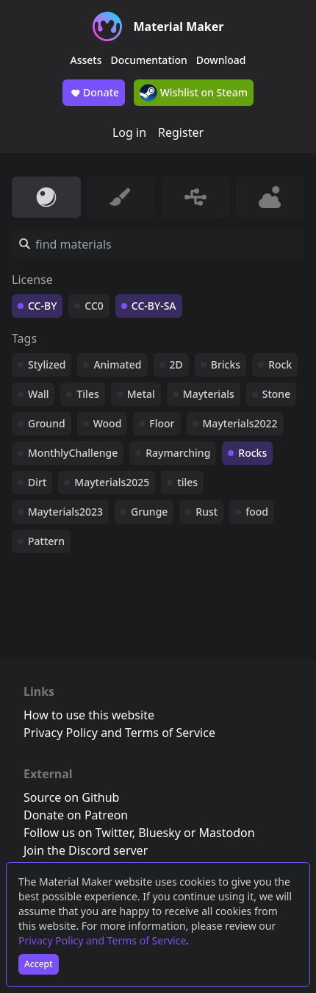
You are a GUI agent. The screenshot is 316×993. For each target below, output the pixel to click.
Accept (38, 964)
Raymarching (178, 453)
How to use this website (89, 715)
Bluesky (159, 833)
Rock (280, 364)
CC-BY (42, 306)
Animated (117, 364)
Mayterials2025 (111, 482)
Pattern (46, 541)
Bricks (225, 364)
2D (176, 364)
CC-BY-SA (154, 306)
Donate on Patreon (76, 815)
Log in (129, 132)
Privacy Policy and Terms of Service (102, 940)
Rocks (252, 453)
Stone (276, 394)
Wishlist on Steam (194, 93)
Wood (107, 423)
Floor (161, 423)
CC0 (94, 306)
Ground (46, 423)
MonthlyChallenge (73, 453)
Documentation (149, 60)
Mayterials (208, 394)
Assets (86, 60)
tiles (187, 482)
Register (181, 132)
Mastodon (227, 833)
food (256, 512)
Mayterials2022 (240, 423)
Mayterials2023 (65, 512)
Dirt (37, 482)
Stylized (46, 364)
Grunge (149, 512)
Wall (38, 394)
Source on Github (71, 797)
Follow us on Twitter (78, 833)
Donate (93, 93)
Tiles (87, 394)
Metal (141, 394)
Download (221, 60)
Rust (206, 512)
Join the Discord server (86, 850)
